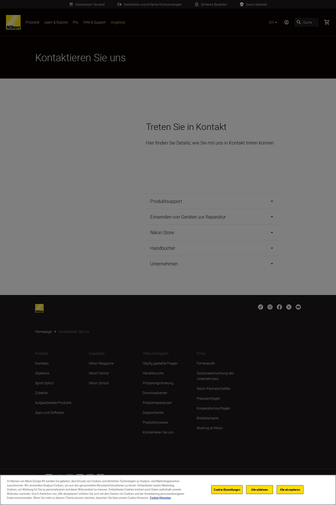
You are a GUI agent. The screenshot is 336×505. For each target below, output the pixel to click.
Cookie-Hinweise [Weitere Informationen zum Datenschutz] (160, 498)
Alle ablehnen (259, 490)
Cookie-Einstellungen (227, 490)
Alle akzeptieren (290, 490)
